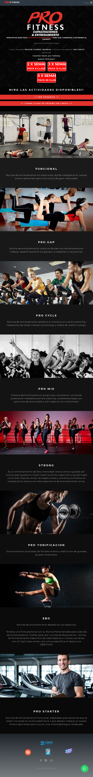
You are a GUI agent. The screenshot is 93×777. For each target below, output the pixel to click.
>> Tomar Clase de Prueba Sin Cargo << (46, 103)
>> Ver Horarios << (46, 97)
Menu (87, 3)
